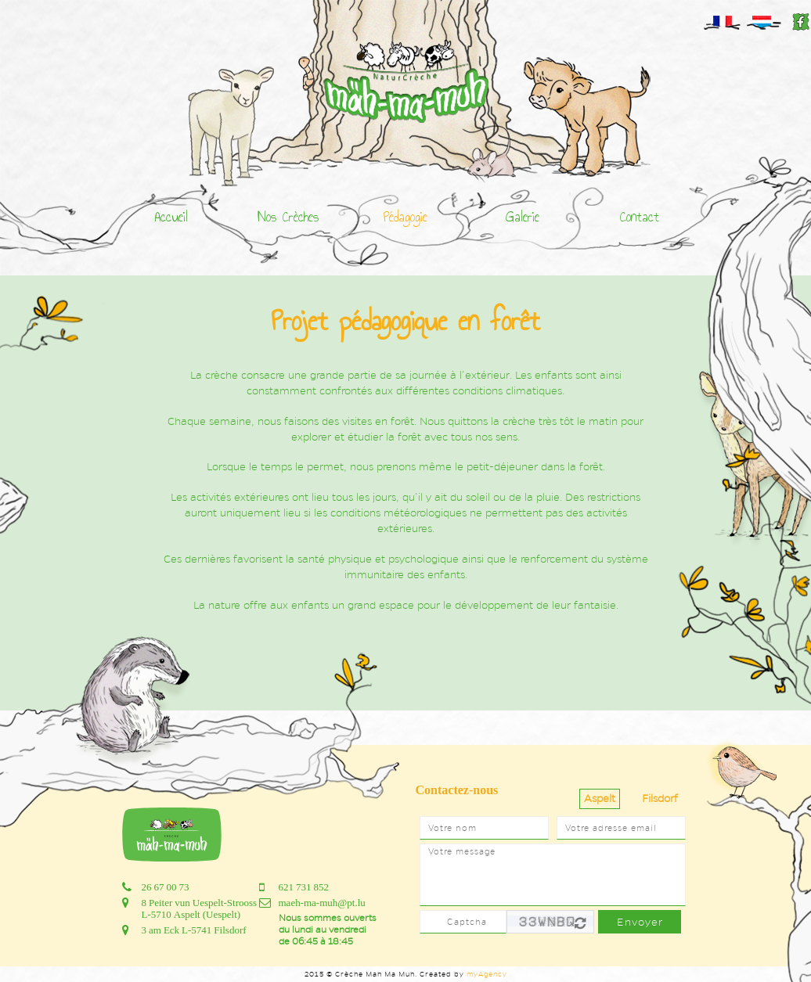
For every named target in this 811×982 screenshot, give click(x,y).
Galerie (522, 217)
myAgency (487, 973)
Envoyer (640, 922)
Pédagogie (405, 217)
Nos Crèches (288, 217)
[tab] (599, 799)
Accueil (171, 217)
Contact (639, 217)
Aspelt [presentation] (599, 798)
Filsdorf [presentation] (660, 798)
